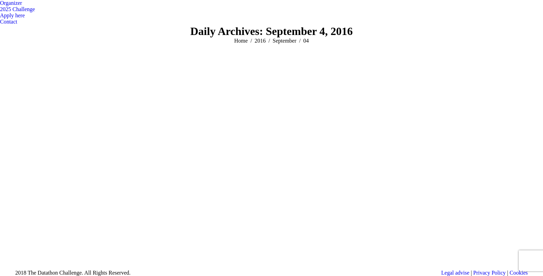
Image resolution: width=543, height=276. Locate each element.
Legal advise (455, 273)
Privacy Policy (489, 273)
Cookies (519, 273)
